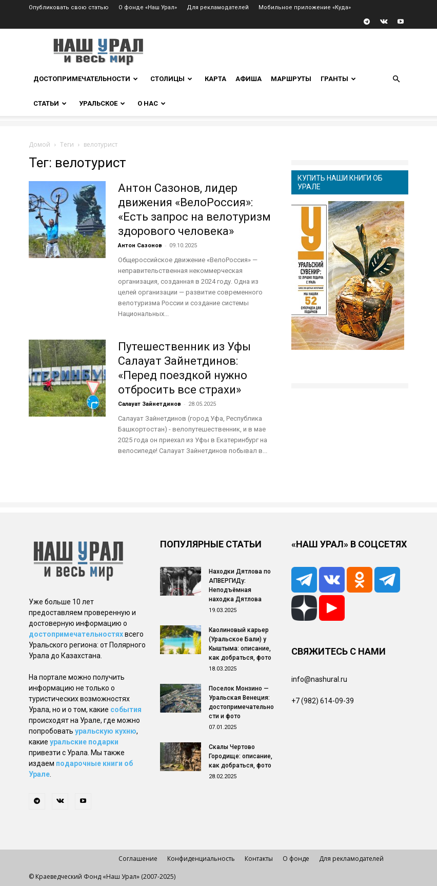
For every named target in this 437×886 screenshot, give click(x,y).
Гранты (338, 79)
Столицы (171, 79)
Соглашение (137, 858)
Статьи (50, 103)
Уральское (102, 103)
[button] (396, 79)
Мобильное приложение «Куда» (305, 7)
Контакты (259, 858)
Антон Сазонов (140, 245)
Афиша (248, 79)
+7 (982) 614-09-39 (322, 701)
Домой (39, 144)
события (126, 709)
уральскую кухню (105, 731)
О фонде (296, 858)
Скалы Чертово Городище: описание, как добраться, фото (240, 756)
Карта (215, 79)
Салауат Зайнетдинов (149, 404)
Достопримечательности (85, 79)
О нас (151, 103)
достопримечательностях (76, 634)
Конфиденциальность (201, 858)
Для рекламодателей (218, 7)
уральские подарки (84, 742)
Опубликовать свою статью (69, 7)
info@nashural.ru (319, 679)
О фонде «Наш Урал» (147, 7)
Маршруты (291, 79)
